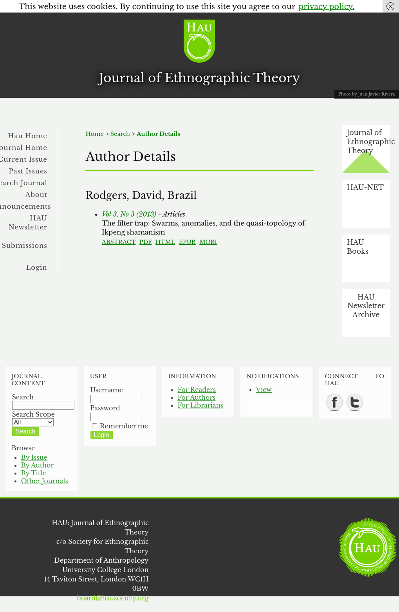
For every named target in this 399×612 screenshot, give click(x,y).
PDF (145, 242)
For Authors (197, 397)
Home (94, 133)
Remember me (124, 426)
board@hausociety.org (112, 598)
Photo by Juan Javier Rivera (366, 94)
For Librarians (201, 405)
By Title (33, 473)
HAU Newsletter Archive (366, 306)
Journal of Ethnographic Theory (199, 77)
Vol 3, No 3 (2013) (129, 214)
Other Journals (44, 481)
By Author (37, 465)
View (264, 390)
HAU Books (357, 247)
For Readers (197, 390)
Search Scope (33, 418)
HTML (165, 242)
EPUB (187, 242)
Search (120, 133)
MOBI (208, 242)
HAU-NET (365, 187)
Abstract (119, 242)
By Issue (34, 457)
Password (105, 408)
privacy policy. (326, 6)
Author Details (158, 133)
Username (106, 390)
